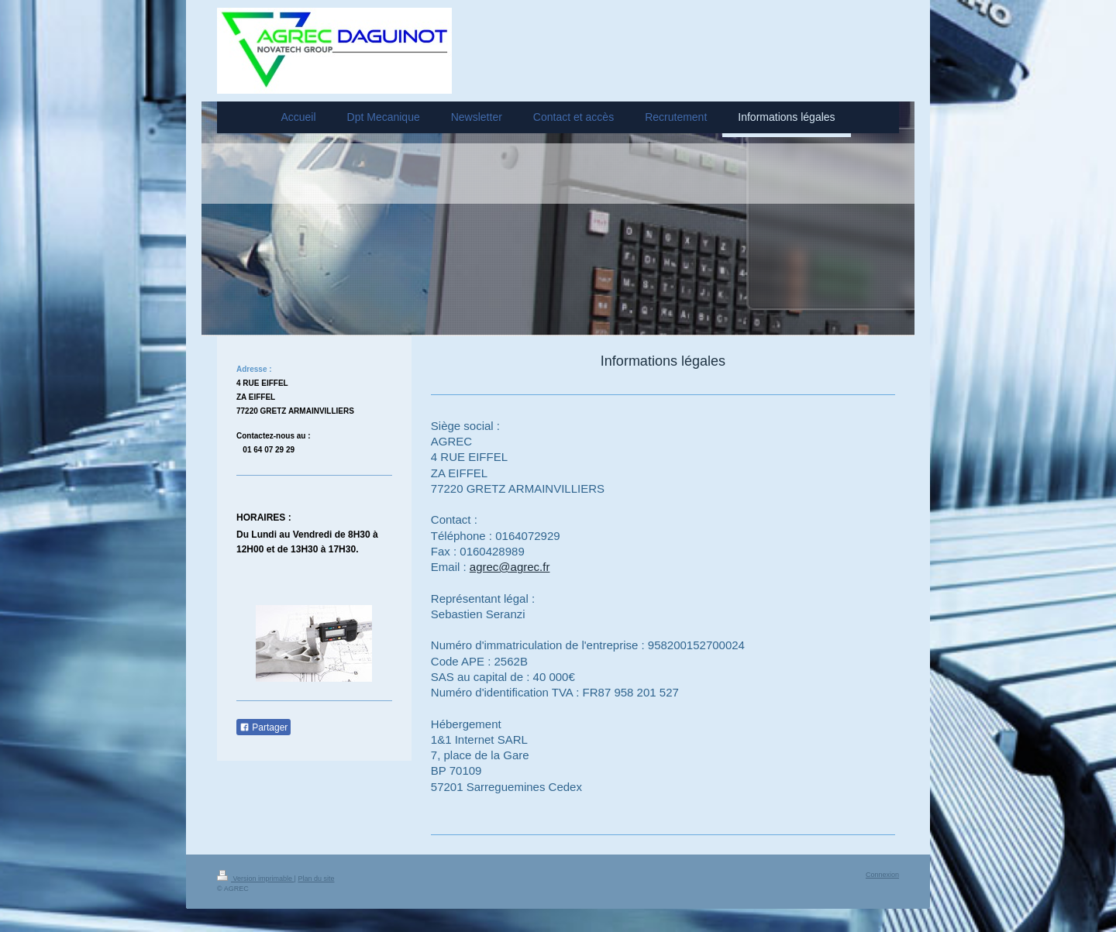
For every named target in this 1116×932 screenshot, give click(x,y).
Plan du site (316, 878)
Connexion (882, 875)
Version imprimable (255, 878)
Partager (263, 727)
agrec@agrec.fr (510, 566)
